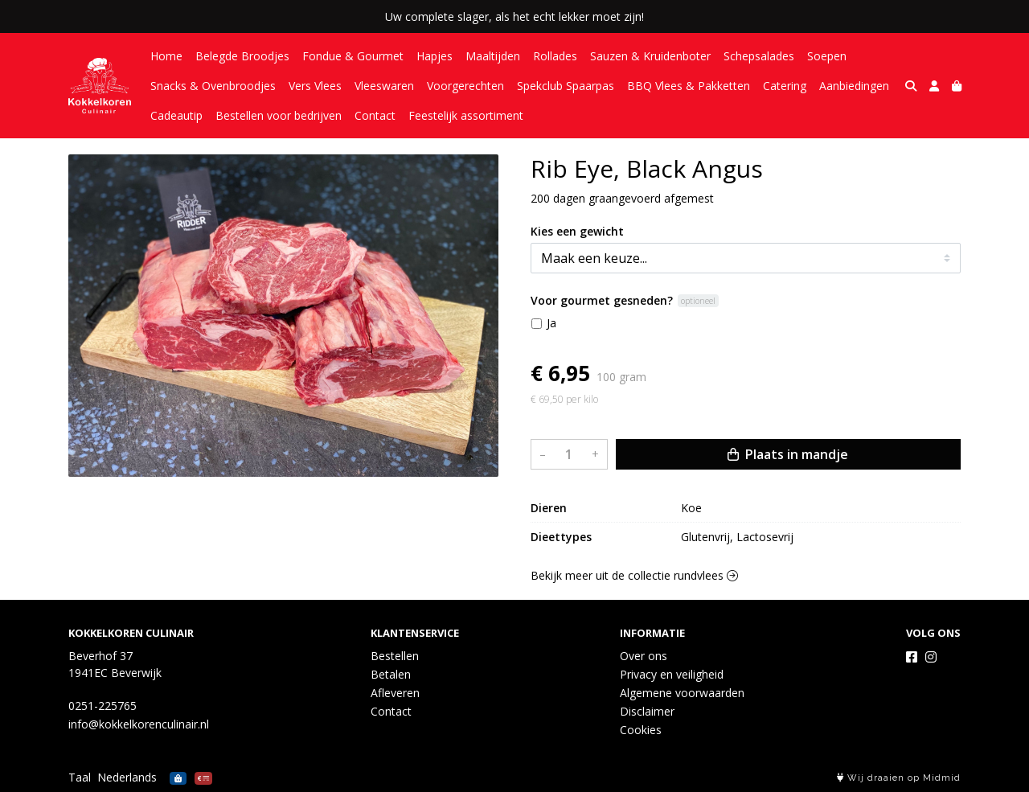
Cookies (641, 729)
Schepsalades (759, 56)
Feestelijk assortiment (465, 115)
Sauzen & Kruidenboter (650, 56)
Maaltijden (492, 56)
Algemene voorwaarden (682, 692)
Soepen (827, 56)
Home (166, 56)
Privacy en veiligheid (672, 674)
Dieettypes (561, 536)
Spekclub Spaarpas (565, 85)
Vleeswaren (384, 85)
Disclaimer (647, 711)
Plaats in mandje (788, 454)
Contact (375, 115)
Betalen (391, 674)
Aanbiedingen (854, 85)
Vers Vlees (315, 85)
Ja (551, 322)
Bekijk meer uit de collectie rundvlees (634, 575)
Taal (79, 777)
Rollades (555, 56)
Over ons (643, 655)
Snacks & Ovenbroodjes (213, 85)
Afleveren (395, 692)
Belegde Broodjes (242, 56)
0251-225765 (102, 705)
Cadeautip (176, 115)
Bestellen (395, 655)
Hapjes (434, 56)
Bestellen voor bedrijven (278, 115)
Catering (784, 85)
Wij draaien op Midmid (899, 778)
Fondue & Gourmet (353, 56)
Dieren (549, 507)
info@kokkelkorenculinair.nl (138, 724)
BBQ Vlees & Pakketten (688, 85)
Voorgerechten (465, 85)
